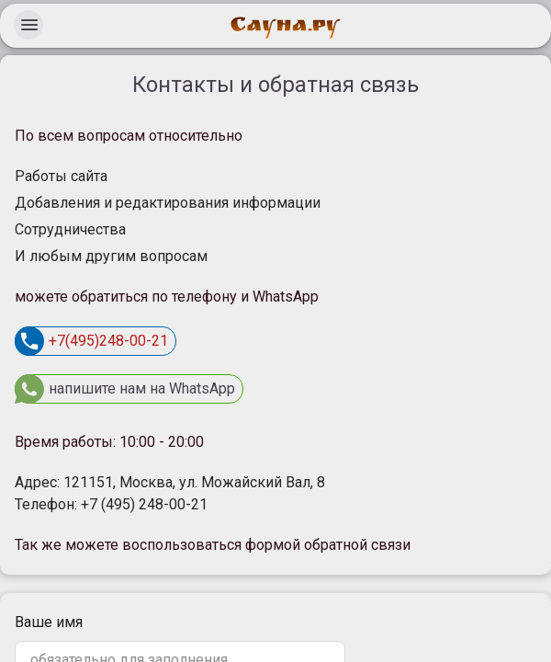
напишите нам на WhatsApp (125, 389)
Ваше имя (49, 622)
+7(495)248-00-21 (91, 341)
